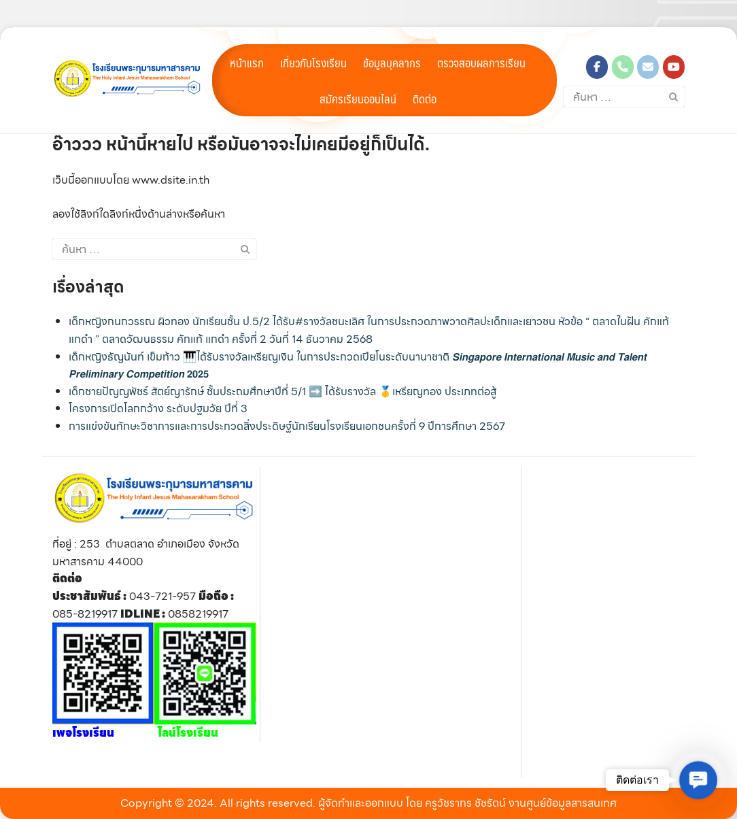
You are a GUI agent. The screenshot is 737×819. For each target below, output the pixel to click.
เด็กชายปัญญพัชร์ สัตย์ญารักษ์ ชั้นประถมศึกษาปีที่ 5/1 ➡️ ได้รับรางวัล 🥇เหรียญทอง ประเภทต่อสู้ (282, 391)
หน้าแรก (247, 62)
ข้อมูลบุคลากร (392, 62)
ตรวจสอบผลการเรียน (481, 62)
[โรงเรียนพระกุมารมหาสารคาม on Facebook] (597, 67)
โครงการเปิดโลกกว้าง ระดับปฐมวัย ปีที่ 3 (158, 408)
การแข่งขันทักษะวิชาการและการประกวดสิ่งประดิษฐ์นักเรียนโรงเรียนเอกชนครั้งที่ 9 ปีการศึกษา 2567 (287, 426)
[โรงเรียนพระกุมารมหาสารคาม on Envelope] (648, 67)
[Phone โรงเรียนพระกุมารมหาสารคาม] (623, 67)
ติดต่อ (424, 98)
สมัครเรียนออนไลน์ (358, 98)
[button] (698, 780)
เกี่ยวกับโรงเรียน (313, 62)
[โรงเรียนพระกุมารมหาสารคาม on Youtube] (674, 67)
